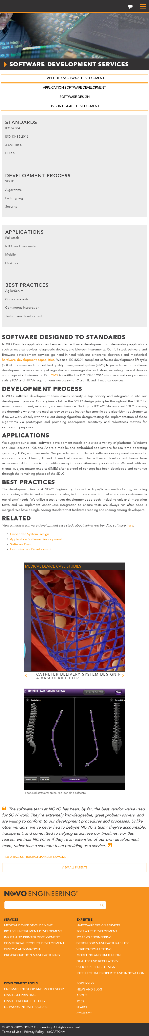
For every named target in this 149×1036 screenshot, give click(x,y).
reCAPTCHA (56, 1032)
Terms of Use (11, 1032)
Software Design (75, 97)
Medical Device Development (28, 925)
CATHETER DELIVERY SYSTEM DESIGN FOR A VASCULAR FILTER (87, 676)
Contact (84, 1013)
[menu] (141, 6)
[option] (87, 625)
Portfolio (85, 983)
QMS (54, 375)
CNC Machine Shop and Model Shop (34, 989)
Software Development (97, 931)
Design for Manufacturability (103, 943)
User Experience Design (96, 967)
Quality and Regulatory (98, 961)
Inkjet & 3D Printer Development (32, 937)
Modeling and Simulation (99, 955)
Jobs (80, 1001)
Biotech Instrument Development (33, 931)
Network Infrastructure (25, 1007)
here (129, 525)
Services (11, 919)
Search (82, 1007)
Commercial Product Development (34, 943)
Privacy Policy (34, 1032)
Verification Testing (94, 949)
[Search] (102, 905)
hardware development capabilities (28, 360)
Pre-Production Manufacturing (32, 955)
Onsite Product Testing (24, 1001)
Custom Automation (22, 949)
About (82, 995)
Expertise (84, 919)
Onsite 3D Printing (20, 995)
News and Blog (89, 989)
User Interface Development (75, 106)
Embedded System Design (29, 534)
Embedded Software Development (75, 78)
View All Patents (74, 867)
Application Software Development (74, 87)
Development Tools (21, 983)
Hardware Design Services (98, 925)
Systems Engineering (94, 937)
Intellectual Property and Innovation (110, 973)
